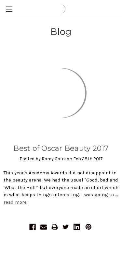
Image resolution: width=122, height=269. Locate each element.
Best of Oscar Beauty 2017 (60, 148)
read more (15, 202)
